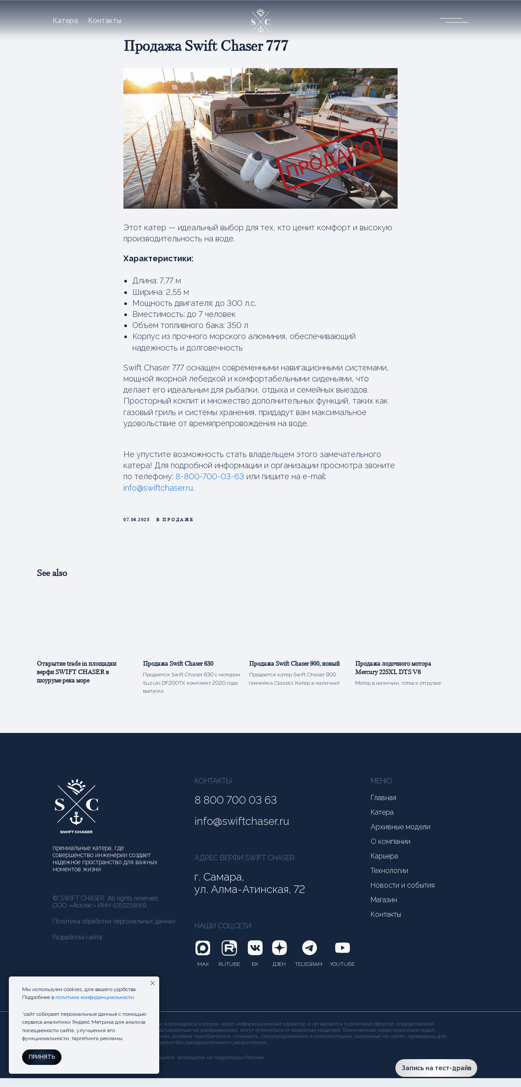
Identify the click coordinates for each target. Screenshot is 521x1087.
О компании (390, 850)
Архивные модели (400, 836)
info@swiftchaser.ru (158, 492)
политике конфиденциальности (94, 997)
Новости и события (403, 894)
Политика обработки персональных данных (114, 930)
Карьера (384, 865)
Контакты (104, 20)
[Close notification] (152, 983)
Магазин (384, 909)
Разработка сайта (77, 946)
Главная (383, 807)
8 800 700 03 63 (236, 809)
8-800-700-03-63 (210, 480)
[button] (451, 19)
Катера (65, 20)
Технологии (389, 880)
